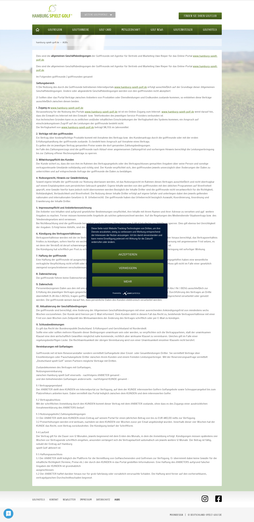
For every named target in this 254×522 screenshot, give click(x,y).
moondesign (176, 514)
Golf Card (105, 29)
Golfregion (55, 29)
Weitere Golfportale (96, 14)
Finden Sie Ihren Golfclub (200, 16)
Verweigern (128, 268)
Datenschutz (103, 499)
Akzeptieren (127, 254)
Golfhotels (210, 29)
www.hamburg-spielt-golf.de (130, 87)
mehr (128, 281)
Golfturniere (80, 29)
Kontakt (53, 499)
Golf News (157, 29)
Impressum (86, 499)
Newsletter (69, 499)
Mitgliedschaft (130, 29)
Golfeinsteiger (182, 29)
